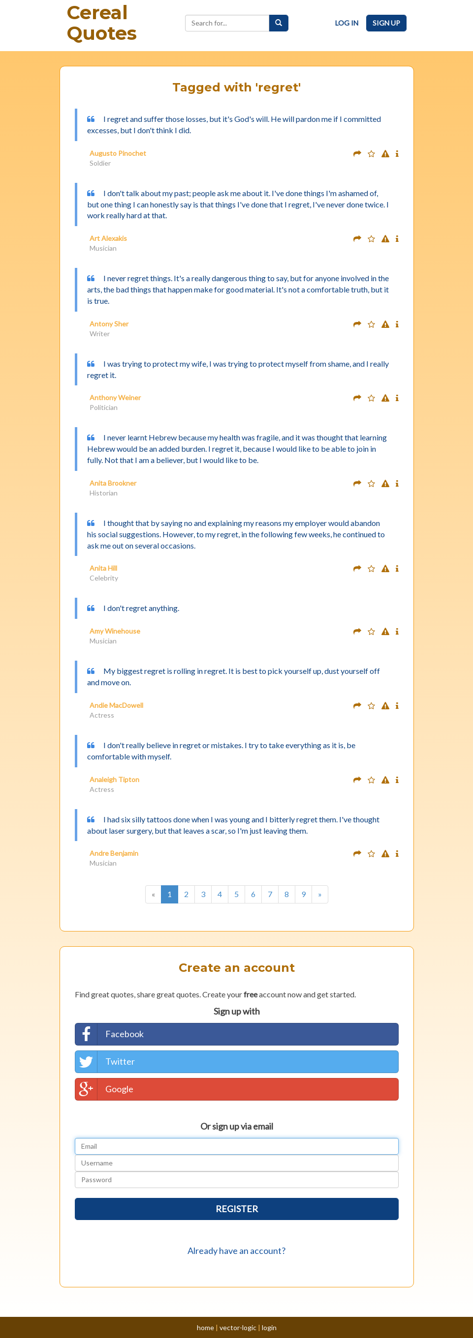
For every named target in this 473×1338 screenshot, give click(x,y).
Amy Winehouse (115, 631)
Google (104, 1089)
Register (237, 1208)
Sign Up (386, 23)
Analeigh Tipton (114, 779)
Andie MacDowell (116, 705)
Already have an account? (236, 1250)
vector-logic (238, 1327)
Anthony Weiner (115, 397)
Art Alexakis (108, 238)
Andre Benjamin (114, 853)
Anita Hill (103, 568)
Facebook (109, 1034)
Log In (346, 23)
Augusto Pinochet (118, 153)
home (205, 1327)
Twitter (105, 1062)
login (269, 1327)
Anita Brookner (113, 483)
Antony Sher (109, 324)
